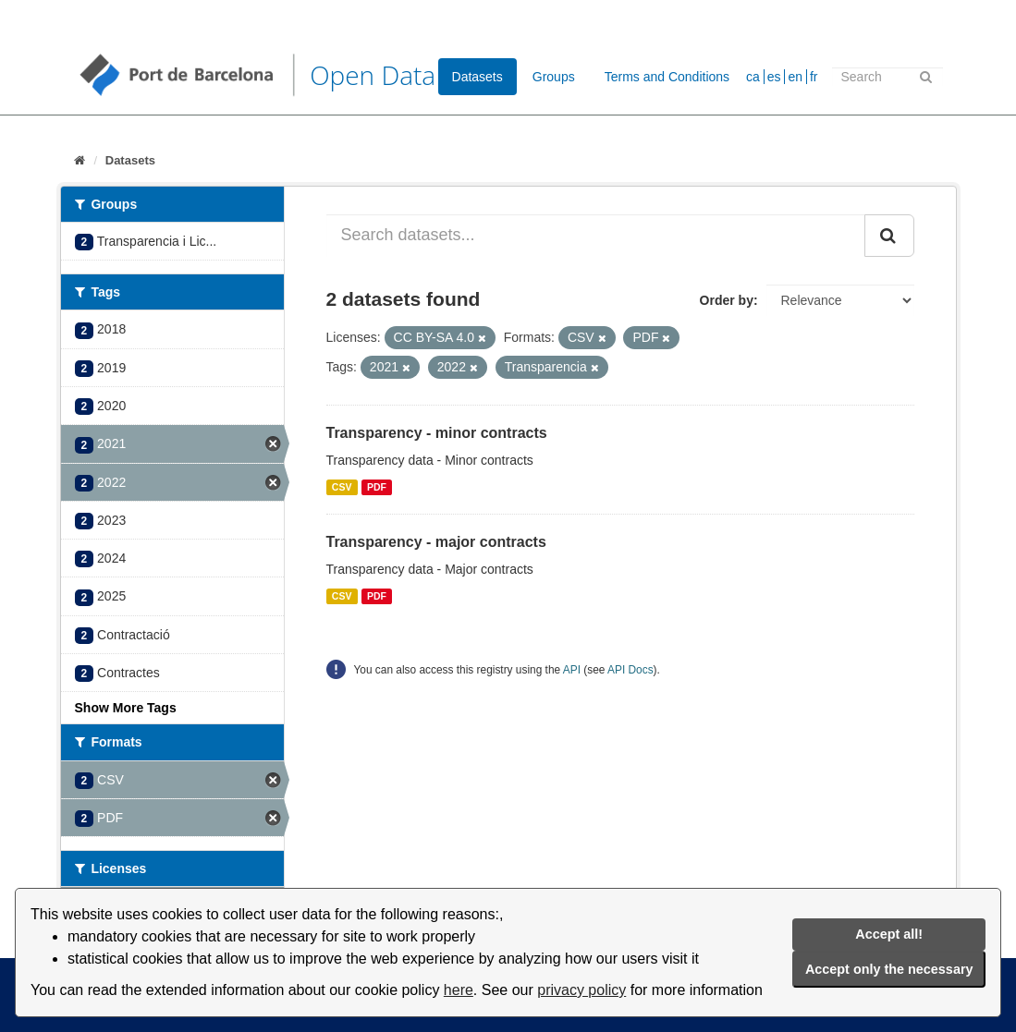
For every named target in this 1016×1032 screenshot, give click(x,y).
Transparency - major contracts (436, 542)
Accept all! (889, 934)
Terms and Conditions (667, 76)
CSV (342, 486)
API (572, 669)
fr (814, 76)
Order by (726, 300)
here (458, 990)
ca (753, 76)
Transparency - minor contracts (436, 433)
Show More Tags (126, 707)
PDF (376, 486)
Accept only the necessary (889, 969)
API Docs (630, 669)
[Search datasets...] (595, 235)
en (795, 76)
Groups (553, 76)
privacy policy (581, 990)
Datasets (477, 76)
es (774, 76)
